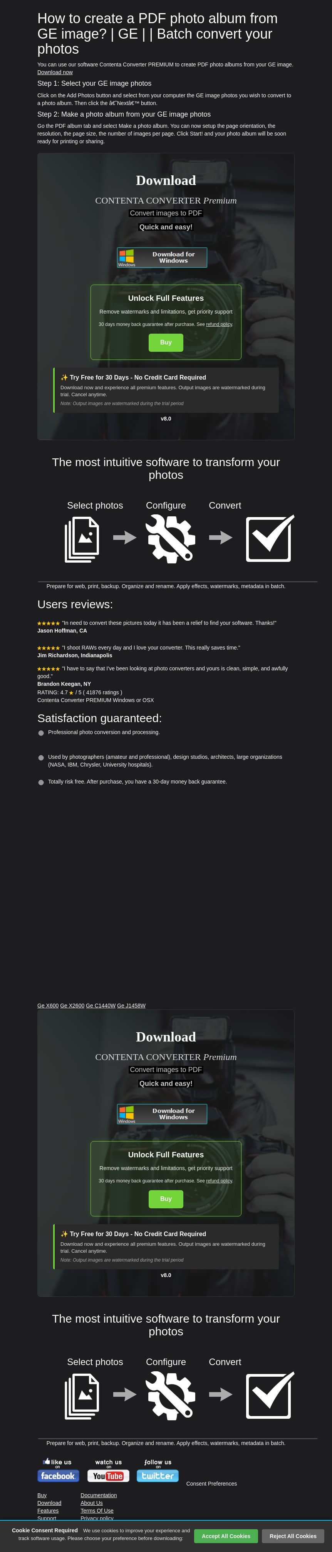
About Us (91, 1503)
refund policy (219, 324)
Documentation (98, 1495)
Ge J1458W (131, 1005)
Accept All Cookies (226, 1536)
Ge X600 (48, 1005)
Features (48, 1511)
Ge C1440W (101, 1005)
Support (46, 1518)
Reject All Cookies (293, 1536)
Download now (55, 72)
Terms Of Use (97, 1511)
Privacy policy (97, 1518)
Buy (166, 342)
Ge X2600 (72, 1005)
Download (49, 1503)
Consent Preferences (211, 1484)
